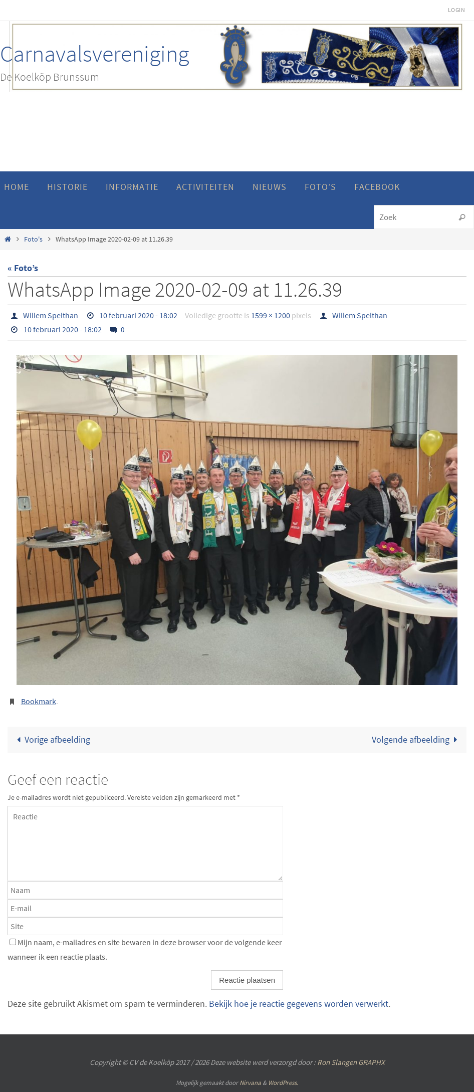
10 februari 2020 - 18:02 (138, 315)
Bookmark (38, 701)
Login (456, 10)
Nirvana (250, 1082)
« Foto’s (23, 268)
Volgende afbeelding (417, 739)
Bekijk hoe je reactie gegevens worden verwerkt (298, 1003)
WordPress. (283, 1082)
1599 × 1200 (270, 315)
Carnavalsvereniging (94, 53)
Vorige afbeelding (51, 739)
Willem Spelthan (50, 315)
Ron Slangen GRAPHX (351, 1062)
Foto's (33, 239)
